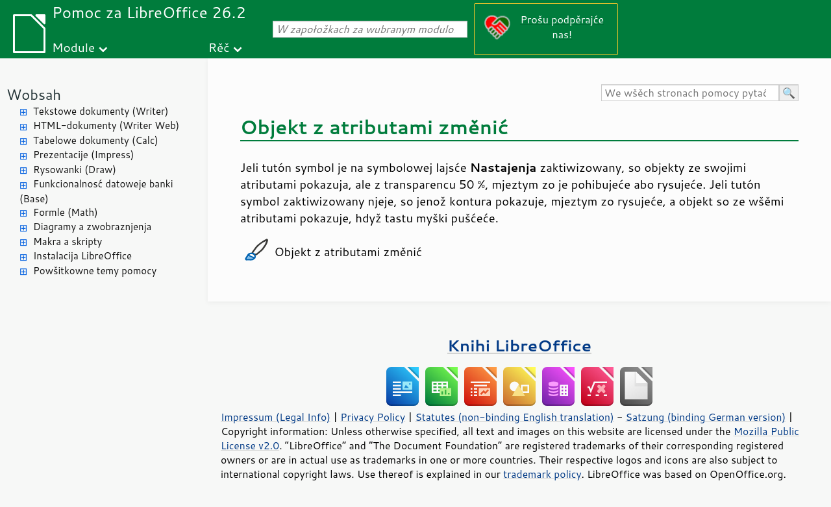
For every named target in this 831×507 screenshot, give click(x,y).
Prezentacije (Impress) (83, 154)
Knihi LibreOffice (519, 345)
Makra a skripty (67, 241)
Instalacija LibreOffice (82, 256)
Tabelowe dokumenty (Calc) (95, 140)
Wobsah (33, 94)
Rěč (219, 47)
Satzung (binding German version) (706, 417)
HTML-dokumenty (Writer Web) (106, 125)
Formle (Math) (65, 212)
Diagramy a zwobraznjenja (92, 226)
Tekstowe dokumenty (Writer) (100, 111)
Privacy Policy (372, 417)
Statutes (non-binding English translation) (514, 417)
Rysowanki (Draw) (74, 169)
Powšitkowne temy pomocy (94, 270)
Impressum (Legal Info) (275, 417)
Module (73, 47)
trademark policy (542, 474)
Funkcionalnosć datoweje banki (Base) (96, 191)
